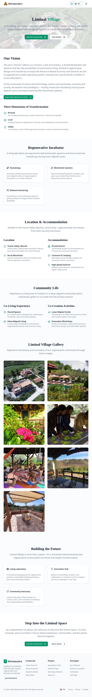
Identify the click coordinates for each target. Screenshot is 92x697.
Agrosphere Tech (54, 665)
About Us (51, 675)
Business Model (32, 672)
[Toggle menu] (86, 4)
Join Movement (11, 678)
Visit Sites (73, 675)
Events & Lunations (77, 668)
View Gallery (58, 37)
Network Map (53, 668)
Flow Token (30, 675)
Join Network (75, 665)
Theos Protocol (31, 665)
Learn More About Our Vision (18, 97)
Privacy (77, 689)
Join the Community (36, 37)
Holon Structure (32, 668)
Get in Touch (58, 644)
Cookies (85, 689)
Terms (70, 689)
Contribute (74, 672)
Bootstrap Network (55, 672)
